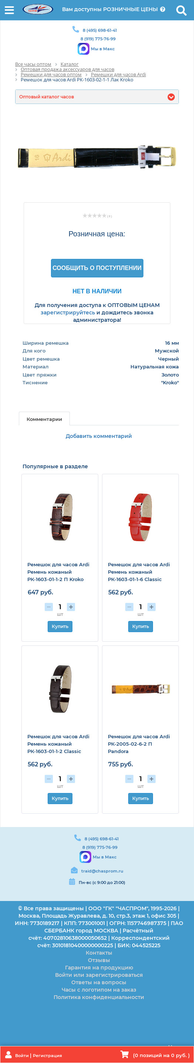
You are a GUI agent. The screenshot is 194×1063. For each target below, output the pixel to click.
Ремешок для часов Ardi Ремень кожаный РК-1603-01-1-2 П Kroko (58, 571)
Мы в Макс (103, 48)
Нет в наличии (97, 291)
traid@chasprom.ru (102, 871)
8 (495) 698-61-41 (100, 30)
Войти (22, 1055)
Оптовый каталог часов (46, 96)
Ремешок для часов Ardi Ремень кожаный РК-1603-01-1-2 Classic (58, 743)
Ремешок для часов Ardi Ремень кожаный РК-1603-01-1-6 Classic (139, 571)
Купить (60, 626)
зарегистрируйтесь (68, 312)
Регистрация (47, 1055)
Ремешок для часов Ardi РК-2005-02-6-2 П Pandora (139, 743)
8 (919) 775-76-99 (98, 38)
